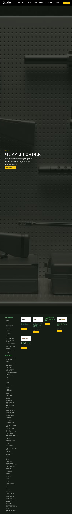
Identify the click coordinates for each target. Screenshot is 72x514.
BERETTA (8, 392)
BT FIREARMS (9, 420)
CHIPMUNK (8, 438)
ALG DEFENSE (9, 370)
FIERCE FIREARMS (10, 483)
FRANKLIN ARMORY (10, 493)
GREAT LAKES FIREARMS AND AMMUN (11, 512)
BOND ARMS (8, 403)
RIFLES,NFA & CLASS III (11, 343)
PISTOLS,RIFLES (9, 330)
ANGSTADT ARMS (10, 375)
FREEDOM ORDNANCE (10, 495)
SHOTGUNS (8, 344)
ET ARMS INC (9, 480)
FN (6, 488)
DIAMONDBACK (9, 471)
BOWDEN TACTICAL (10, 405)
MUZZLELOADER (9, 325)
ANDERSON (8, 374)
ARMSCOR (8, 380)
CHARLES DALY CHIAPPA (11, 431)
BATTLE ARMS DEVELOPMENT (9, 390)
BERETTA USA (9, 393)
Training (57, 2)
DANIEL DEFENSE (9, 463)
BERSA (7, 397)
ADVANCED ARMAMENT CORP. (11, 363)
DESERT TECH (9, 469)
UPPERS (8, 352)
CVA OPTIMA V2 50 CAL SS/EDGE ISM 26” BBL (25, 343)
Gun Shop (35, 2)
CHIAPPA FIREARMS (10, 436)
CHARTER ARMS (9, 433)
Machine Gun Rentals (49, 3)
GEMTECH (8, 501)
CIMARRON (8, 441)
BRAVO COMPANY (9, 408)
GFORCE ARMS (9, 503)
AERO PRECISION (9, 365)
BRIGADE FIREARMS (10, 415)
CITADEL (8, 443)
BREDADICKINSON (10, 412)
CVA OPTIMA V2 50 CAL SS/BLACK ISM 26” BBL (25, 324)
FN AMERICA (8, 490)
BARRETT (8, 387)
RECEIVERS (8, 332)
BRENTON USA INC (10, 413)
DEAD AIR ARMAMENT (10, 466)
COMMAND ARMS (9, 453)
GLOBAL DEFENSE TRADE (11, 506)
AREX (7, 377)
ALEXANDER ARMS (10, 369)
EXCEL (7, 481)
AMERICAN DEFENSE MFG (11, 372)
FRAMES (8, 321)
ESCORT (8, 478)
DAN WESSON (9, 461)
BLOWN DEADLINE (10, 402)
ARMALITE (8, 379)
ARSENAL (8, 382)
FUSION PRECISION (10, 496)
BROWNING (8, 419)
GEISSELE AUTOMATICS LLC (12, 500)
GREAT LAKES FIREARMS (11, 510)
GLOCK (7, 508)
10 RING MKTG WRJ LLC (11, 358)
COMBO (7, 320)
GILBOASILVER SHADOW (11, 505)
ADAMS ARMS (9, 359)
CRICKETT (8, 454)
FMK (7, 486)
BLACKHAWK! (9, 400)
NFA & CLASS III (9, 327)
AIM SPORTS (8, 367)
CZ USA (7, 459)
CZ (6, 458)
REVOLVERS (8, 333)
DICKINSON (8, 473)
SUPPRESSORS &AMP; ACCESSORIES (10, 350)
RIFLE (7, 335)
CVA (7, 456)
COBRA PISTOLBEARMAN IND (11, 449)
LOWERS (8, 323)
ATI (6, 384)
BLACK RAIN (8, 398)
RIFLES (7, 337)
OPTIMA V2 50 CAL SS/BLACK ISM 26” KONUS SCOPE (62, 324)
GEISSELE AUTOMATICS (11, 498)
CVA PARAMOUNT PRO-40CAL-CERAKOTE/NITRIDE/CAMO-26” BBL (50, 319)
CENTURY (8, 430)
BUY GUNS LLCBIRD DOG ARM (11, 426)
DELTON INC (8, 468)
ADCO (7, 361)
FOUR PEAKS (8, 491)
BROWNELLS (8, 417)
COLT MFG (8, 451)
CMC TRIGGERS (9, 445)
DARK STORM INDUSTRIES (11, 464)
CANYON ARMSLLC (10, 428)
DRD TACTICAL (9, 474)
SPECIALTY (8, 348)
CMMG (7, 447)
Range (30, 3)
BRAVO (7, 407)
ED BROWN (8, 476)
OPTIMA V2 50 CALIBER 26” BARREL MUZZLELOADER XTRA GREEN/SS (37, 325)
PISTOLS (8, 328)
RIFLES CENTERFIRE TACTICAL (10, 341)
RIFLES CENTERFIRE (10, 338)
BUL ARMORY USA (10, 422)
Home (19, 2)
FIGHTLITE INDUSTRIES (11, 485)
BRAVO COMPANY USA (10, 410)
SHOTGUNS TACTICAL (10, 346)
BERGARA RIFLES (9, 395)
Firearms (41, 2)
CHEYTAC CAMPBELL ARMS (12, 435)
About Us (24, 3)
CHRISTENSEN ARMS (10, 440)
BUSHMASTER (9, 424)
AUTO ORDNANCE (9, 386)
